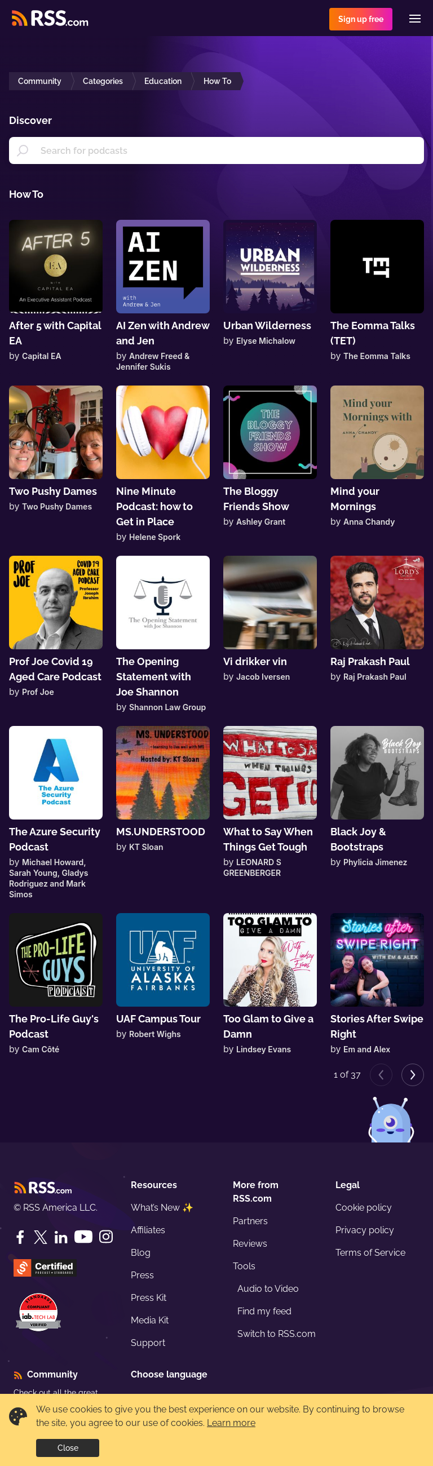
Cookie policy (363, 1207)
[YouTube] (83, 1237)
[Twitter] (40, 1237)
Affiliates (148, 1230)
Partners (250, 1221)
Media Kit (150, 1320)
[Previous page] (381, 1075)
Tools (244, 1266)
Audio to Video (268, 1288)
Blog (141, 1252)
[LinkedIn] (61, 1237)
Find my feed (264, 1311)
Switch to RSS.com (276, 1333)
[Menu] (415, 18)
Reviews (250, 1243)
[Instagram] (106, 1237)
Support (148, 1342)
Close (68, 1447)
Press (142, 1275)
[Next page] (412, 1075)
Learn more (231, 1423)
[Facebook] (20, 1237)
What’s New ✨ (162, 1207)
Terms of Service (370, 1252)
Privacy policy (364, 1230)
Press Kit (148, 1297)
